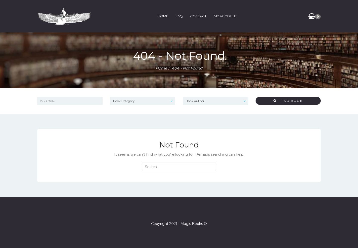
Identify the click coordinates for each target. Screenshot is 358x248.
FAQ (179, 16)
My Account (225, 16)
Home (163, 16)
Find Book (288, 101)
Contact (198, 16)
